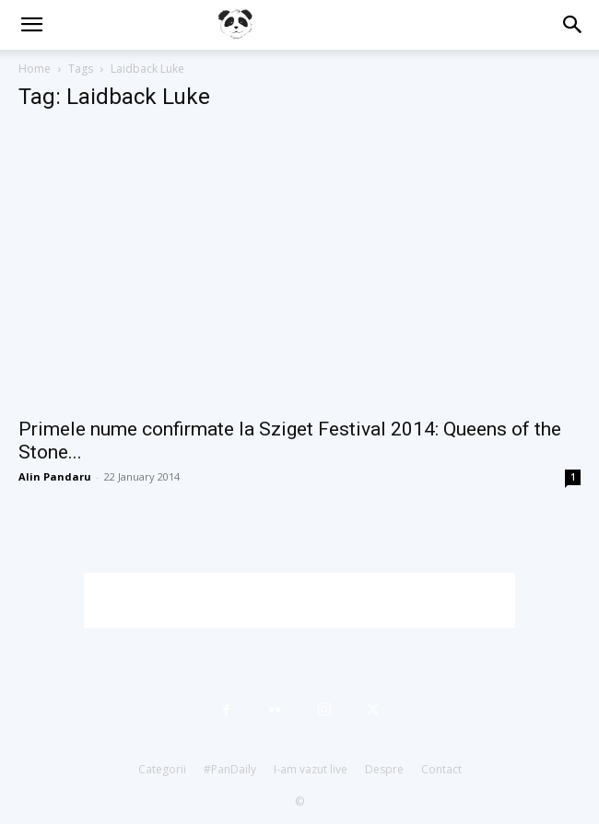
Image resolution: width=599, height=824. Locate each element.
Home (34, 68)
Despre (384, 769)
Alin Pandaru (54, 476)
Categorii (162, 769)
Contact (441, 769)
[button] (31, 25)
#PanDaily (230, 769)
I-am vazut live (310, 769)
